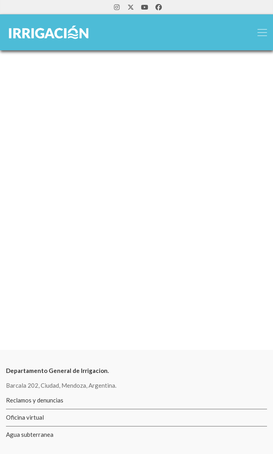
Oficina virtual (25, 417)
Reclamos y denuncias (34, 400)
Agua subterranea (29, 434)
